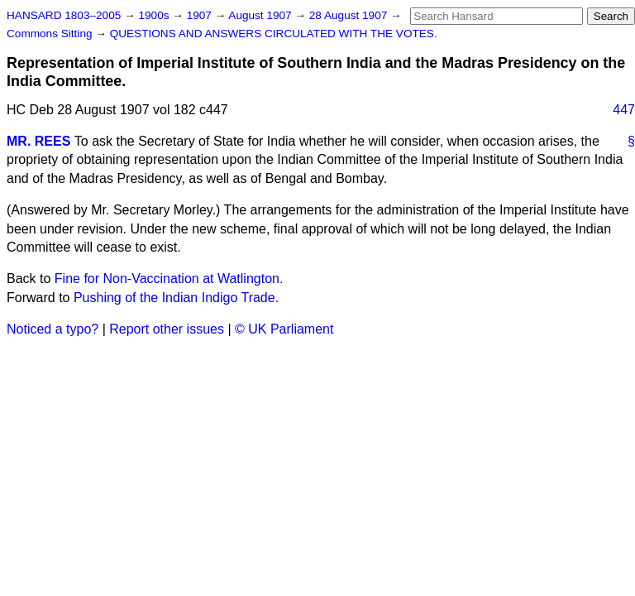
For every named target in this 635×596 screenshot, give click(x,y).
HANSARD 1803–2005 (64, 15)
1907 (201, 15)
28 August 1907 (349, 15)
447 (624, 110)
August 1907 (261, 15)
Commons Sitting (51, 33)
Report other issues (166, 329)
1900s (155, 15)
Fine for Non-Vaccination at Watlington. (169, 279)
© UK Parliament (284, 329)
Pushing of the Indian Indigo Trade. (176, 298)
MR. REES (38, 141)
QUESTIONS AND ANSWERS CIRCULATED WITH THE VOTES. (273, 33)
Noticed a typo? (52, 329)
